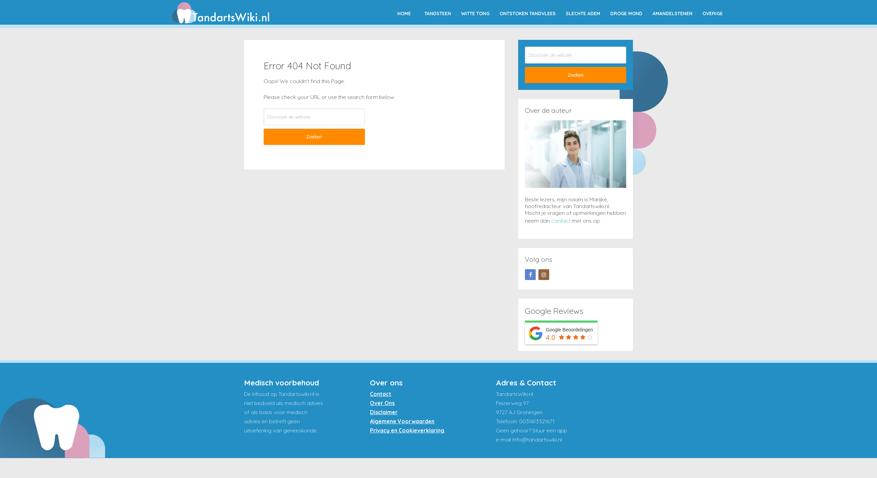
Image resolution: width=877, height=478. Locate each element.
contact (560, 220)
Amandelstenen (672, 13)
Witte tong (475, 13)
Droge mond (626, 13)
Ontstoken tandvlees (528, 13)
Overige (712, 13)
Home (404, 13)
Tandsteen (437, 13)
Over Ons (382, 403)
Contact (380, 394)
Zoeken (314, 137)
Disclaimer (384, 412)
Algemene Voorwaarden (402, 421)
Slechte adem (583, 13)
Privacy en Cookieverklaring (407, 430)
